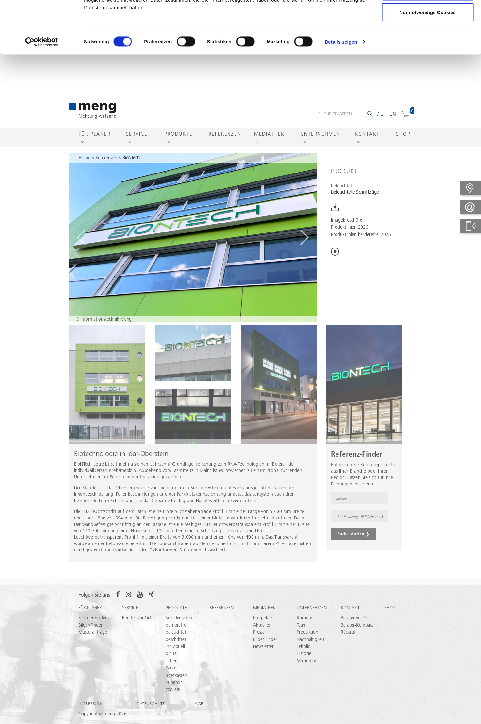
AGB (199, 712)
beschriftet (176, 648)
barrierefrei (176, 633)
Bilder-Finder (91, 633)
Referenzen (225, 142)
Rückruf (348, 640)
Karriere (304, 626)
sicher (171, 669)
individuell (175, 655)
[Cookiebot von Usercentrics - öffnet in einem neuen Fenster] (41, 88)
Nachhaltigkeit (310, 648)
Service (136, 142)
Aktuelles (261, 633)
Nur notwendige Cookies (427, 59)
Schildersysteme (181, 626)
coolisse (173, 698)
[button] (364, 197)
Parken (172, 676)
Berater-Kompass (357, 633)
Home (84, 166)
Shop (403, 142)
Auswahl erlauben (427, 38)
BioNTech (131, 166)
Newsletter (263, 655)
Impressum (90, 712)
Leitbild (304, 655)
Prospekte (262, 626)
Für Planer (95, 142)
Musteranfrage (93, 640)
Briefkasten (176, 683)
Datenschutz (151, 712)
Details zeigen (341, 88)
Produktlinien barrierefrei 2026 (361, 243)
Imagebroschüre (346, 228)
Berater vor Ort (136, 626)
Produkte (178, 142)
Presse (259, 640)
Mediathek (269, 142)
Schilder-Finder (93, 626)
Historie (304, 662)
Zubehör (174, 691)
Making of (307, 669)
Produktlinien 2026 (349, 235)
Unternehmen (320, 142)
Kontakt (367, 142)
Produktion (307, 640)
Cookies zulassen (427, 17)
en (393, 122)
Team (302, 633)
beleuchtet (176, 640)
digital (172, 662)
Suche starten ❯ (353, 542)
